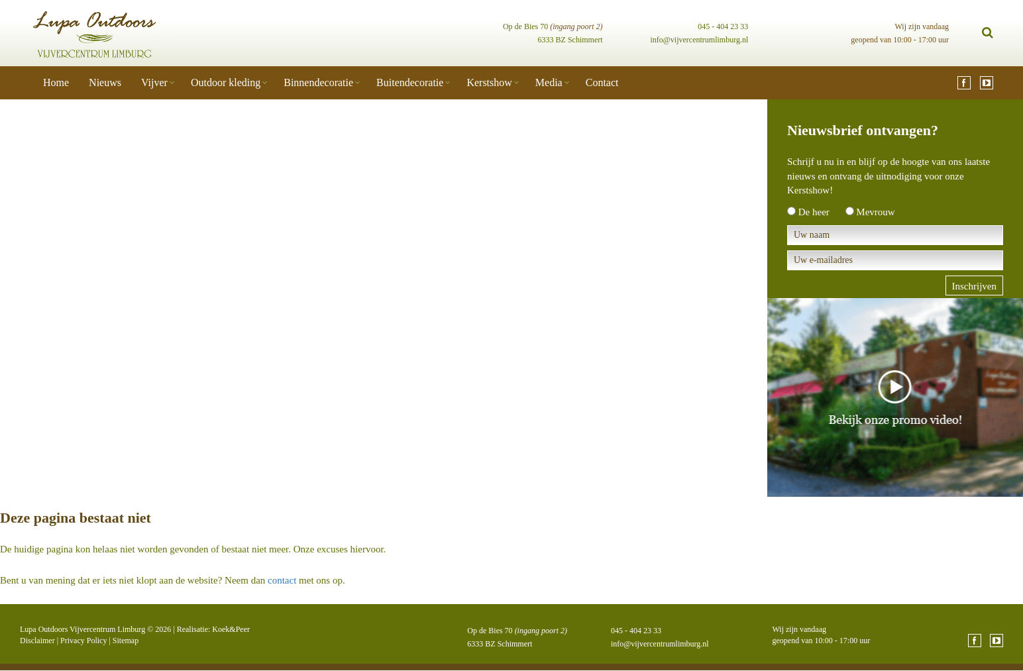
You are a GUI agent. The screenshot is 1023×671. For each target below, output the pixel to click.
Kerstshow (489, 82)
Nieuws (105, 82)
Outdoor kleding (225, 82)
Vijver (154, 82)
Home (56, 82)
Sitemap (125, 640)
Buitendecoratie (409, 82)
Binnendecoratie (318, 82)
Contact (602, 82)
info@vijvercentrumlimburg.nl (699, 39)
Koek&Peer (231, 629)
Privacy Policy (83, 640)
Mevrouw (875, 212)
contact (282, 580)
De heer (814, 212)
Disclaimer (37, 640)
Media (549, 82)
